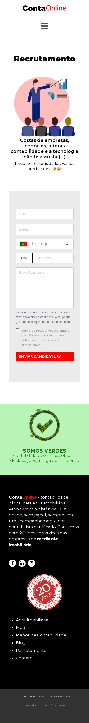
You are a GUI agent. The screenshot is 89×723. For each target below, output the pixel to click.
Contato (24, 658)
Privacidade (31, 705)
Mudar (22, 627)
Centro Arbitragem (53, 705)
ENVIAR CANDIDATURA (40, 356)
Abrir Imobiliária (32, 619)
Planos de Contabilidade (41, 635)
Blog (21, 642)
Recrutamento (31, 650)
